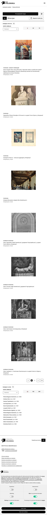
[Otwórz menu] (44, 3)
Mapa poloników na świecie (8, 458)
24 (33, 28)
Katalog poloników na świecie (9, 460)
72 (39, 28)
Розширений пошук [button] (20, 14)
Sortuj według (7, 26)
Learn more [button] (23, 508)
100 (33, 391)
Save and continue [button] (23, 511)
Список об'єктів (16, 7)
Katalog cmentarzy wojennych (9, 462)
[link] (28, 380)
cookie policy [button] (39, 479)
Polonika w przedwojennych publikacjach (12, 465)
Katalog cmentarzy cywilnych (9, 464)
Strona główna (5, 456)
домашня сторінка (7, 7)
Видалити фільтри (36, 18)
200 (39, 391)
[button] (38, 440)
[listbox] (11, 29)
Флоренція (6, 74)
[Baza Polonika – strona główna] (8, 441)
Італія (11, 74)
